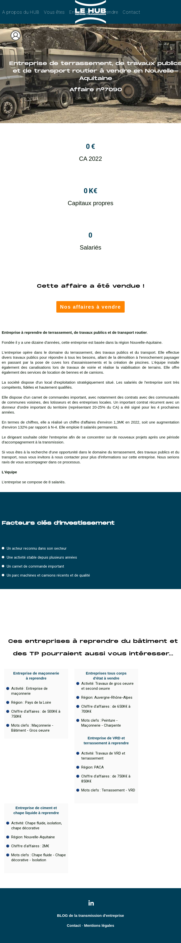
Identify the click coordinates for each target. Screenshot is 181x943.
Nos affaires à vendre (90, 307)
